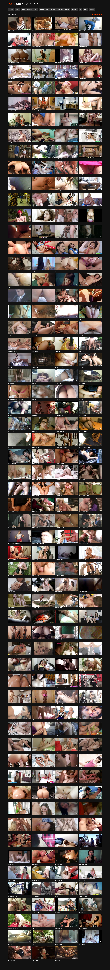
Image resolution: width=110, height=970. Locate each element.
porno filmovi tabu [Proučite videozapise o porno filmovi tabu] (59, 543)
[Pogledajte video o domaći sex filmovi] (43, 183)
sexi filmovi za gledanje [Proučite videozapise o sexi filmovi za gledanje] (12, 832)
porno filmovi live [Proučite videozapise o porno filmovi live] (58, 511)
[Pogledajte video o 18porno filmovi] (19, 23)
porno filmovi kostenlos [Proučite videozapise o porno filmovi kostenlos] (36, 511)
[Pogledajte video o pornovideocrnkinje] (90, 616)
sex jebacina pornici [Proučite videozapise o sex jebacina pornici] (83, 752)
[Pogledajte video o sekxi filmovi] (66, 664)
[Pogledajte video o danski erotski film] (19, 167)
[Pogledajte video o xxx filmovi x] (19, 936)
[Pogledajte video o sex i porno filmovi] (66, 744)
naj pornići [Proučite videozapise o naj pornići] (81, 319)
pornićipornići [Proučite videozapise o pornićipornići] (34, 415)
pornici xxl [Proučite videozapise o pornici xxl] (81, 399)
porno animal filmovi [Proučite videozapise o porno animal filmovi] (59, 415)
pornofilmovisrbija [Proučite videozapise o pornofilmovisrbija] (35, 623)
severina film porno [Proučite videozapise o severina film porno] (35, 687)
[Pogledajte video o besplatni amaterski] (90, 39)
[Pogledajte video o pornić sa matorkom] (66, 359)
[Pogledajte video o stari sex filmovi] (90, 872)
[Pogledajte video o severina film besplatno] (19, 680)
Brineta (17, 9)
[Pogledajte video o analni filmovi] (43, 23)
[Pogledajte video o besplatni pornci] (66, 71)
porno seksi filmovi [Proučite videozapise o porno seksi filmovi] (59, 591)
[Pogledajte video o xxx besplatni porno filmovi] (19, 920)
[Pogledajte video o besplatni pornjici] (43, 87)
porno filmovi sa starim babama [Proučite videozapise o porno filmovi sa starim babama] (14, 543)
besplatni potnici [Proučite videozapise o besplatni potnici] (82, 110)
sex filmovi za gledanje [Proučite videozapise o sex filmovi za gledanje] (83, 735)
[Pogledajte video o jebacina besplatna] (90, 279)
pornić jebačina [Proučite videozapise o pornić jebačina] (35, 367)
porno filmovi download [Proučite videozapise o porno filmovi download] (83, 479)
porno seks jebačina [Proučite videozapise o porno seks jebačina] (12, 591)
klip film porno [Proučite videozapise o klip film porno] (11, 319)
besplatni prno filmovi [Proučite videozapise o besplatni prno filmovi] (12, 126)
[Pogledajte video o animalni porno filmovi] (43, 39)
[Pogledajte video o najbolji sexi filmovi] (66, 327)
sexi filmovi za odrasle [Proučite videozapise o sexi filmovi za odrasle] (36, 832)
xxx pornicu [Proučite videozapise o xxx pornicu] (34, 944)
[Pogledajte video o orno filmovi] (90, 343)
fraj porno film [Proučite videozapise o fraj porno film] (58, 255)
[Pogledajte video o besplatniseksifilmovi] (66, 135)
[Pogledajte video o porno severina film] (90, 584)
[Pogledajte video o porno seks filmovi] (90, 568)
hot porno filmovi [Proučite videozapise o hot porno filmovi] (11, 287)
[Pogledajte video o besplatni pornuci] (66, 103)
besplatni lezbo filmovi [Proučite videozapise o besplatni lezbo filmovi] (83, 62)
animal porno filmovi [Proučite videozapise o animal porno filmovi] (12, 46)
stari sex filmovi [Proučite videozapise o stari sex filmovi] (82, 880)
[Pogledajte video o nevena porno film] (43, 343)
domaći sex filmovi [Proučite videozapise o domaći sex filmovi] (35, 190)
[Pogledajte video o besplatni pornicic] (90, 71)
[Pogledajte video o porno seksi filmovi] (66, 584)
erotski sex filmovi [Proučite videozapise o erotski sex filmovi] (59, 223)
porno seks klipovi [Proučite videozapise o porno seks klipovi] (35, 591)
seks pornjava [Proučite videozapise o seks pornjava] (58, 655)
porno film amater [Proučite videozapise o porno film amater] (82, 415)
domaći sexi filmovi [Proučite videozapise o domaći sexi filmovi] (83, 190)
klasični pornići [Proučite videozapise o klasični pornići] (82, 303)
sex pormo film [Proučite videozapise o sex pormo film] (11, 768)
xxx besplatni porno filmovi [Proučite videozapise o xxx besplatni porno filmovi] (13, 928)
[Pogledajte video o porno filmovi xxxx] (66, 552)
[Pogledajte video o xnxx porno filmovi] (43, 904)
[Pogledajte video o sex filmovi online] (66, 712)
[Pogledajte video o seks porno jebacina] (19, 664)
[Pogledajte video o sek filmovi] (90, 632)
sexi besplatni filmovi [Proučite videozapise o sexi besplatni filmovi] (59, 800)
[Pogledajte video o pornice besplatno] (19, 375)
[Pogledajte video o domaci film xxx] (66, 167)
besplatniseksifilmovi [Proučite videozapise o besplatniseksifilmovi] (59, 142)
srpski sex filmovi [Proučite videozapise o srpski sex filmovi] (35, 880)
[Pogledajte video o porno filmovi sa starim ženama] (43, 536)
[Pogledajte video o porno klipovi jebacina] (66, 568)
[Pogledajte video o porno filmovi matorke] (90, 504)
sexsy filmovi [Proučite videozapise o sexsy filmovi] (10, 848)
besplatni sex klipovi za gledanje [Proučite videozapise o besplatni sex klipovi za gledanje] (85, 126)
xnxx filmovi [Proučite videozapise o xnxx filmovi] (10, 912)
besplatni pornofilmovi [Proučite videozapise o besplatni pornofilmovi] (36, 110)
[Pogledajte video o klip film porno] (19, 311)
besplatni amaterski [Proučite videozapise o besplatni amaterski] (83, 46)
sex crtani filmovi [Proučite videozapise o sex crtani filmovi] (11, 703)
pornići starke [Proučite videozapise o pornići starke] (58, 399)
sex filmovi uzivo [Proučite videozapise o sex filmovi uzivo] (35, 735)
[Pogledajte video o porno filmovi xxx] (43, 552)
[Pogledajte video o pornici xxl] (90, 391)
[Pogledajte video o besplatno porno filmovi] (43, 151)
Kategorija (33, 4)
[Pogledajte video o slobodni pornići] (43, 856)
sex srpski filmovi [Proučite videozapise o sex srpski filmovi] (82, 768)
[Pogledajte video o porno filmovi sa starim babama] (19, 536)
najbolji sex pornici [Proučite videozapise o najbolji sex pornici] (35, 335)
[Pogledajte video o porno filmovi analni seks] (19, 472)
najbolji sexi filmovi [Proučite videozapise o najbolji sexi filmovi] (59, 335)
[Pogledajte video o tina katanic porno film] (19, 888)
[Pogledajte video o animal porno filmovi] (19, 39)
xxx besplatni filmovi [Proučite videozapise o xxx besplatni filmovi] (83, 912)
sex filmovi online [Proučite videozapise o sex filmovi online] (58, 719)
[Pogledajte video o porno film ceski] (19, 423)
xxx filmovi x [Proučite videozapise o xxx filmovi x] (10, 944)
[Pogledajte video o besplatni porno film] (66, 87)
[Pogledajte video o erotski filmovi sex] (19, 215)
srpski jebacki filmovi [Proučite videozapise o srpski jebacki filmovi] (83, 864)
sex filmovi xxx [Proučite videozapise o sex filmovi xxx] (58, 735)
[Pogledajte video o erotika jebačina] (66, 199)
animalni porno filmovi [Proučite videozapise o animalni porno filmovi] (36, 46)
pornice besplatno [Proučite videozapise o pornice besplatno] (11, 383)
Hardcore (29, 9)
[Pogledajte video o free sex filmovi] (90, 247)
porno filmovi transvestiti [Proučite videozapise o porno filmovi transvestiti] (84, 543)
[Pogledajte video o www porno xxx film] (90, 888)
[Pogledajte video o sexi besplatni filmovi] (66, 792)
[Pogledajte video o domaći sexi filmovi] (90, 183)
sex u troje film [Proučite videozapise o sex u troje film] (35, 784)
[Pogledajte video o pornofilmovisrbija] (43, 616)
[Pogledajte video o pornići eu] (43, 375)
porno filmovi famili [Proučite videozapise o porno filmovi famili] (12, 495)
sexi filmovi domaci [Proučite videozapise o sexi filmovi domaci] (59, 816)
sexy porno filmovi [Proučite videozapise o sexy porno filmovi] (82, 848)
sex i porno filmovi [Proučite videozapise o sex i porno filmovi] (59, 752)
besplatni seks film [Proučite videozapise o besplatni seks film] (35, 126)
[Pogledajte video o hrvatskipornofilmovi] (43, 279)
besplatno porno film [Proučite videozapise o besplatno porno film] (12, 158)
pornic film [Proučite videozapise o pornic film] (10, 367)
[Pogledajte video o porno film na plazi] (43, 439)
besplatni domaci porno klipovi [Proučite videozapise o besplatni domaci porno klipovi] (38, 62)
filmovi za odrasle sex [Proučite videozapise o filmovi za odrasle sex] (83, 239)
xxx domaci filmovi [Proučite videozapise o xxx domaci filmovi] (35, 928)
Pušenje (11, 9)
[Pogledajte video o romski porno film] (66, 632)
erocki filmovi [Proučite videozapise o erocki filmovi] (10, 206)
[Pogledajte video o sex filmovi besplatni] (19, 712)
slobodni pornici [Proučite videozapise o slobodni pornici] (11, 864)
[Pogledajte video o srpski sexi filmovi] (66, 872)
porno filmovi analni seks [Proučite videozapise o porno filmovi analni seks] (13, 479)
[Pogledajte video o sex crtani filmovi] (19, 696)
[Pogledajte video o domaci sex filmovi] (19, 183)
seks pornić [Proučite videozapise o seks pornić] (34, 655)
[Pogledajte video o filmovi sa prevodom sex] (43, 231)
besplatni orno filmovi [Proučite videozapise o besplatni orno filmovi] (36, 78)
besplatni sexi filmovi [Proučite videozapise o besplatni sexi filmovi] (12, 142)
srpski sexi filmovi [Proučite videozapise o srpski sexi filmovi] (58, 880)
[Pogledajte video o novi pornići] (66, 343)
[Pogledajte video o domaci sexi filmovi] (66, 183)
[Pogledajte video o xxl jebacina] (66, 904)
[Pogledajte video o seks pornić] (43, 648)
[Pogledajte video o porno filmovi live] (66, 504)
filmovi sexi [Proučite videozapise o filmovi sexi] (57, 239)
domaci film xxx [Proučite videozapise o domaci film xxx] (58, 174)
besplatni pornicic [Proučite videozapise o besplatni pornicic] (82, 78)
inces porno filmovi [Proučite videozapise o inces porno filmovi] (59, 287)
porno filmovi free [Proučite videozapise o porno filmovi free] (35, 495)
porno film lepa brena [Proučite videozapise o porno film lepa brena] (12, 447)
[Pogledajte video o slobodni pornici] (19, 856)
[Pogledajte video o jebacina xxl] (66, 295)
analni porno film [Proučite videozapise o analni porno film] (58, 30)
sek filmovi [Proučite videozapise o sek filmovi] (81, 639)
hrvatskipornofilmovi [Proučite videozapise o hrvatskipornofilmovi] (36, 287)
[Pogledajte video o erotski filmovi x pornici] (43, 215)
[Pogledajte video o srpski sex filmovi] (43, 872)
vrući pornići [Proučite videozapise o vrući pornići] (57, 896)
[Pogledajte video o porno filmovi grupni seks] (90, 488)
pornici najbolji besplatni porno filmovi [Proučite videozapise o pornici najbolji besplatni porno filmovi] (15, 399)
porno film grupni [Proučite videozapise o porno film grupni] (35, 431)
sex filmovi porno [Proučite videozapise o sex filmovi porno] (82, 719)
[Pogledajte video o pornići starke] (66, 391)
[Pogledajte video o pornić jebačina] (43, 359)
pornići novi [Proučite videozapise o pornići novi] (34, 399)
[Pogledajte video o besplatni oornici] (19, 71)
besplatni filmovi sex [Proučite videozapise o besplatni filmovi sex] (59, 62)
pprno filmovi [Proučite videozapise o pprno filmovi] (10, 639)
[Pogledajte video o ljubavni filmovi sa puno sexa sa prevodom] (66, 311)
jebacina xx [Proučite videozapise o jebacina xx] (34, 303)
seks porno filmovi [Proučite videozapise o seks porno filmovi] (82, 655)
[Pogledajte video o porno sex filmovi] (19, 600)
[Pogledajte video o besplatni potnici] (90, 103)
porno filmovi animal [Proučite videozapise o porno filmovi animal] (36, 479)
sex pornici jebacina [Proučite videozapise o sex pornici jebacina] (36, 768)
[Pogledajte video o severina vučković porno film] (66, 680)
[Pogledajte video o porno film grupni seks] (66, 423)
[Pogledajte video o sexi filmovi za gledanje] (19, 824)
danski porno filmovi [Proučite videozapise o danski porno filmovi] (36, 174)
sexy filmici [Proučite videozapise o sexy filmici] (57, 848)
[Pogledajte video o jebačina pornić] (19, 295)
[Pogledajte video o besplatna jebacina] (66, 39)
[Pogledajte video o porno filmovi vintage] (19, 552)
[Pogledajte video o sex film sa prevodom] (66, 696)
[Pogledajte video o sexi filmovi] (19, 808)
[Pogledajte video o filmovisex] (43, 247)
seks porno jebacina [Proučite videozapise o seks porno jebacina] (12, 671)
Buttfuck (42, 9)
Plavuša (67, 9)
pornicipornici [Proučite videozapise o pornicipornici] (10, 415)
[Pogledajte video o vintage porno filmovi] (43, 888)
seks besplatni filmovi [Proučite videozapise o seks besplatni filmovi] (12, 655)
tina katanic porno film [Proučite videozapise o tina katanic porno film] (12, 896)
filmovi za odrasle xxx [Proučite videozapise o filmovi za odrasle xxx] (12, 255)
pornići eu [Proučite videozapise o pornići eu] (34, 383)
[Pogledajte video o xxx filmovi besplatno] (90, 920)
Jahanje (53, 9)
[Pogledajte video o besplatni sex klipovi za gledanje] (90, 119)
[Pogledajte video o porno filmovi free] (43, 488)
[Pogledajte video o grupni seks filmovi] (66, 263)
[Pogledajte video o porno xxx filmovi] (19, 616)
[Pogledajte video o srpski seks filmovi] (19, 872)
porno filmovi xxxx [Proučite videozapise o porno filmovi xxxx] (59, 559)
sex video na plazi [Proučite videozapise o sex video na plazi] (35, 800)
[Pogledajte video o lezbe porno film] (43, 311)
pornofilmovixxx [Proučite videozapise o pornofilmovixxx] (58, 623)
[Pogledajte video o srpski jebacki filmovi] (90, 856)
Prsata (23, 9)
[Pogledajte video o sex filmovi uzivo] (43, 728)
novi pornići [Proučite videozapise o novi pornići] (57, 351)
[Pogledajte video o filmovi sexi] (66, 231)
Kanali (38, 4)
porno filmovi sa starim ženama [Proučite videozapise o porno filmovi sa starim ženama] (38, 543)
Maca (35, 9)
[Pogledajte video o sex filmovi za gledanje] (90, 728)
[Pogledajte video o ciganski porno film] (66, 151)
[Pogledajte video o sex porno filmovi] (66, 760)
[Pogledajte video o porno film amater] (90, 407)
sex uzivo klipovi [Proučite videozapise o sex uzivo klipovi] (82, 784)
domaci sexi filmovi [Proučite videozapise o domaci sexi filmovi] (59, 190)
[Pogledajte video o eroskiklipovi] (43, 199)
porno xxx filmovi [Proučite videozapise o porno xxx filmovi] (11, 623)
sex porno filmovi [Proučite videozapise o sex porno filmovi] (58, 768)
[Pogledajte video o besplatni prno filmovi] (19, 119)
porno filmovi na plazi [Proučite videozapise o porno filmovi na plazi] (36, 527)
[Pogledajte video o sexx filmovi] (43, 840)
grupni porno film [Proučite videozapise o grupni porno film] (11, 271)
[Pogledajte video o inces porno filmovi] (66, 279)
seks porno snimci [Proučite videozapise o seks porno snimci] (35, 671)
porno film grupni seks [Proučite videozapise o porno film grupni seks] (59, 431)
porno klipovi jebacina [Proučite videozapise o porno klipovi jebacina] (59, 575)
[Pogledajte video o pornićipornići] (43, 407)
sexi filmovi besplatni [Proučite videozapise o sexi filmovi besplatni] (36, 816)
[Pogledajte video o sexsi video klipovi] (90, 824)
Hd (80, 9)
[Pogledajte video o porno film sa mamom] (66, 456)
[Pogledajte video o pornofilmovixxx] (66, 616)
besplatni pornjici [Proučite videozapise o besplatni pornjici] (35, 94)
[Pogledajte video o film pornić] (19, 231)
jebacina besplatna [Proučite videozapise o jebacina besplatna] (83, 287)
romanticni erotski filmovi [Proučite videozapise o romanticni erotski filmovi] (37, 639)
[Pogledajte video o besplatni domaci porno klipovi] (43, 55)
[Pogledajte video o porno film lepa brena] (19, 439)
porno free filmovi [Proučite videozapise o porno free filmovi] (35, 575)
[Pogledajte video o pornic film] (19, 359)
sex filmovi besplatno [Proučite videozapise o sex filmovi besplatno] (36, 719)
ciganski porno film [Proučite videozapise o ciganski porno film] (59, 158)
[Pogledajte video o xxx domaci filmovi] (43, 920)
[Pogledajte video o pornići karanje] (90, 375)
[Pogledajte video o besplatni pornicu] (19, 87)
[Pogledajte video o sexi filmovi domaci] (66, 808)
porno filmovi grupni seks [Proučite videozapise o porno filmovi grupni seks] (84, 495)
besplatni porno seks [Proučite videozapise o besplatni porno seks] (12, 110)
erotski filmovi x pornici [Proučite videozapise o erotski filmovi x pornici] (36, 223)
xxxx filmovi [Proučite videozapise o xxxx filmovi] (57, 960)
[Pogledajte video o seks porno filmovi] (90, 648)
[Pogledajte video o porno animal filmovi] (66, 407)
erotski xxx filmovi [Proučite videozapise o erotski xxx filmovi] (82, 223)
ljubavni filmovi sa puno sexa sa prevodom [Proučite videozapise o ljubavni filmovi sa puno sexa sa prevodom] (63, 319)
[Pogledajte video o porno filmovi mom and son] (19, 520)
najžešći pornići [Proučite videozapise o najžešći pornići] (82, 335)
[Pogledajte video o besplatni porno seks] (19, 103)
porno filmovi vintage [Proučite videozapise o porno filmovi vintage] (12, 559)
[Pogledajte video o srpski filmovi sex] (66, 856)
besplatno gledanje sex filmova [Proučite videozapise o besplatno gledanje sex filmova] (85, 142)
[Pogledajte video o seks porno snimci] (43, 664)
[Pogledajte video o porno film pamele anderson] (66, 439)
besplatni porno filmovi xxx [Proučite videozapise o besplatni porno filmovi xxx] (84, 94)
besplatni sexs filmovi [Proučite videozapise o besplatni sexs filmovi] (36, 142)
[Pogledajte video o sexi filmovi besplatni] (43, 808)
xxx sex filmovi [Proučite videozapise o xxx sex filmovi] (82, 944)
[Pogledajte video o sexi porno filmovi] (66, 824)
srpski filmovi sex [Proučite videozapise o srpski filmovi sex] (58, 864)
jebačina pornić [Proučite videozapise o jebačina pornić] (11, 303)
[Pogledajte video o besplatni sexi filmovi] (19, 135)
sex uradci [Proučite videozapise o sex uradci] (57, 784)
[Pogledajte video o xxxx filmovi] (66, 952)
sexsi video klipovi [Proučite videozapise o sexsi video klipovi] (82, 832)
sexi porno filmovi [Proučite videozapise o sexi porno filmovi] (58, 832)
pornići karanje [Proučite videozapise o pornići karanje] (82, 383)
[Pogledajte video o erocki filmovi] (19, 199)
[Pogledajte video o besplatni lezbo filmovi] (90, 55)
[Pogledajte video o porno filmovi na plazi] (43, 520)
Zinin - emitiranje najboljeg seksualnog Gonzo (14, 4)
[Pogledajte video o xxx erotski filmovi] (66, 920)
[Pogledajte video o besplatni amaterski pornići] (19, 55)
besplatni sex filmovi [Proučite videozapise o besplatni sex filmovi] (59, 126)
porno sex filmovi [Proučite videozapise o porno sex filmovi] (11, 607)
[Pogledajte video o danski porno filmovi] (43, 167)
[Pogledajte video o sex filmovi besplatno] (43, 712)
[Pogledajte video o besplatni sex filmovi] (66, 119)
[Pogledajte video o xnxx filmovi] (19, 904)
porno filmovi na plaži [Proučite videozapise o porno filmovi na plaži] (59, 527)
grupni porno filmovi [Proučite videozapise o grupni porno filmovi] (36, 271)
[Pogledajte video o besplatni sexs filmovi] (43, 135)
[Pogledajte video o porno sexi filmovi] (66, 600)
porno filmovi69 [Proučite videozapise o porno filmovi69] (11, 575)
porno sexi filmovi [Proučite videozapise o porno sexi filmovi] (58, 607)
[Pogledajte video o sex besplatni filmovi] (90, 680)
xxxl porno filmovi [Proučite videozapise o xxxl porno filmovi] (11, 960)
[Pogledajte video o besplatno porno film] (19, 151)
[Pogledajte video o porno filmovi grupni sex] (19, 504)
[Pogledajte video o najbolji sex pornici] (43, 327)
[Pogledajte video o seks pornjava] (66, 648)
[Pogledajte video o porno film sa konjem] (19, 456)
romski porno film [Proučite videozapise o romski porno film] (58, 639)
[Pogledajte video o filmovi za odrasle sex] (90, 231)
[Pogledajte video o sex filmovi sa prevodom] (19, 728)
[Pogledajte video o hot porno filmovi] (19, 279)
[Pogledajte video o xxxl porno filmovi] (19, 952)
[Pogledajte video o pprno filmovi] (19, 632)
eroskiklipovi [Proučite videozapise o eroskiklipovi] (34, 206)
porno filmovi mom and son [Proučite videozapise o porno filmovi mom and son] (13, 527)
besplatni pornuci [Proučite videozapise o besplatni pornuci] (58, 110)
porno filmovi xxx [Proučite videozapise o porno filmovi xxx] (35, 559)
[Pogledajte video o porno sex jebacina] (43, 600)
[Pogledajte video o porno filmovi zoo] (90, 552)
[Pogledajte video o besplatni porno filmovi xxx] (90, 87)
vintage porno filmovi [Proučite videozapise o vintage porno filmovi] (36, 896)
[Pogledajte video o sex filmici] (90, 696)
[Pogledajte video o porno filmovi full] (66, 488)
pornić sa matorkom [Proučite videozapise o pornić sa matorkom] (59, 367)
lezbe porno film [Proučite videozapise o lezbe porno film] (35, 319)
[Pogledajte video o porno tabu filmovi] (90, 600)
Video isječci (25, 4)
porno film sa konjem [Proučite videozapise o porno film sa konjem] (12, 463)
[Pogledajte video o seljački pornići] (90, 664)
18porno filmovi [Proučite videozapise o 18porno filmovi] (11, 30)
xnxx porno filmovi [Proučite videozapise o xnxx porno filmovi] (35, 912)
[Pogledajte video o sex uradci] (66, 776)
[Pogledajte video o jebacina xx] (43, 295)
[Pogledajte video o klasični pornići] (90, 295)
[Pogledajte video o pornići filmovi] (66, 375)
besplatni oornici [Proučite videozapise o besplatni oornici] (11, 78)
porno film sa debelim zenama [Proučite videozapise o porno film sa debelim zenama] (85, 447)
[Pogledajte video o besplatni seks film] (43, 119)
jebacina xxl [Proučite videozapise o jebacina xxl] (57, 303)
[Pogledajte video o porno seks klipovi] (43, 584)
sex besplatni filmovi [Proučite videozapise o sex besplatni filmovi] (83, 687)
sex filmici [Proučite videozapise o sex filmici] (81, 703)
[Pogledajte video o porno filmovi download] (90, 472)
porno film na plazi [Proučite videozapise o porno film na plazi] (35, 447)
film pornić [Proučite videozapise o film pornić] (10, 239)
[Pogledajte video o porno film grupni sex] (90, 423)
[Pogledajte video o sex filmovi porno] (90, 712)
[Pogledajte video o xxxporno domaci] (43, 952)
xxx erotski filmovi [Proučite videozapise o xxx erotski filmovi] (59, 928)
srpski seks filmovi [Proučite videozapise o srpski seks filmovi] (11, 880)
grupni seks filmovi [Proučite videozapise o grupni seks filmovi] (59, 271)
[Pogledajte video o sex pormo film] (19, 760)
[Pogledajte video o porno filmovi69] (19, 568)
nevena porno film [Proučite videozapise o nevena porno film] (35, 351)
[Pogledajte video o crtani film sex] (90, 151)
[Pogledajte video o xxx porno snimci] (66, 936)
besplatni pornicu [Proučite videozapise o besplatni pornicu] (11, 94)
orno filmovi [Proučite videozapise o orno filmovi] (81, 351)
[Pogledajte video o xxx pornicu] (43, 936)
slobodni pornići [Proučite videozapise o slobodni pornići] (35, 864)
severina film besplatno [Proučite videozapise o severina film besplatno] (12, 687)
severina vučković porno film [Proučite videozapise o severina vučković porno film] (61, 687)
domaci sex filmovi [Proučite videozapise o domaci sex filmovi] (12, 190)
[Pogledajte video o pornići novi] (43, 391)
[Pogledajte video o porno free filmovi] (43, 568)
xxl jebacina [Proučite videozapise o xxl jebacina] (57, 912)
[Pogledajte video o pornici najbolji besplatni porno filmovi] (19, 391)
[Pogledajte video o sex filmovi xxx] (66, 728)
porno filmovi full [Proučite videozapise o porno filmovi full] (58, 495)
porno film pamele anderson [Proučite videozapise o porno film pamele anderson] (61, 447)
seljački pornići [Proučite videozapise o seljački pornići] (82, 671)
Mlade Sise (74, 9)
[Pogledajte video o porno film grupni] (43, 423)
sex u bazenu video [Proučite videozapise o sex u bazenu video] (12, 784)
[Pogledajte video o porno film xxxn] (90, 456)
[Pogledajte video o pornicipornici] (19, 407)
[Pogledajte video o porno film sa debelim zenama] (90, 439)
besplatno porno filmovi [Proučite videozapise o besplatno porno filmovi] (36, 158)
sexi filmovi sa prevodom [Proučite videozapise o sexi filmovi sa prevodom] (84, 816)
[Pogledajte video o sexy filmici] (66, 840)
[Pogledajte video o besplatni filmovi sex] (66, 55)
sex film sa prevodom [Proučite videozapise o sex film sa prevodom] (59, 703)
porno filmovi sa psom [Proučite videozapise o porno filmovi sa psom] (83, 527)
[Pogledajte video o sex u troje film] (43, 776)
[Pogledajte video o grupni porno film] (19, 263)
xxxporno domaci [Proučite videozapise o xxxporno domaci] (35, 960)
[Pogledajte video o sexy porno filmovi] (90, 840)
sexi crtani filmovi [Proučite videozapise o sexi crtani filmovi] (82, 800)
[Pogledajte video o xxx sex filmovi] (90, 936)
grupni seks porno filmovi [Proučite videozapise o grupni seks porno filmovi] (84, 271)
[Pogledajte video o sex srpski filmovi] (90, 760)
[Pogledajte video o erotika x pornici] (90, 199)
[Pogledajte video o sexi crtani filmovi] (90, 792)
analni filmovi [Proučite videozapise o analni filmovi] (34, 30)
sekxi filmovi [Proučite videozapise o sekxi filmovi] (57, 671)
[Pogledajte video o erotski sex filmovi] (66, 215)
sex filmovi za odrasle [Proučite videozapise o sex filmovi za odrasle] (12, 752)
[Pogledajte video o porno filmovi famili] (19, 488)
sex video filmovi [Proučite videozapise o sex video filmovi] (11, 800)
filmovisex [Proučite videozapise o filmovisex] (34, 255)
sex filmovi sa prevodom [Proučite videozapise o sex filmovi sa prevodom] (13, 735)
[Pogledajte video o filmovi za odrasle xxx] (19, 247)
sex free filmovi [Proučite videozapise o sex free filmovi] (35, 752)
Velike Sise (60, 9)
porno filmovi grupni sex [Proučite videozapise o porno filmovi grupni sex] (13, 511)
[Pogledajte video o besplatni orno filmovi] (43, 71)
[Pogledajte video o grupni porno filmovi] (43, 263)
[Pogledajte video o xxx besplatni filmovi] (90, 904)
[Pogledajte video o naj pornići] (90, 311)
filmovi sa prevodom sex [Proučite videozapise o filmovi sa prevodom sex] (36, 239)
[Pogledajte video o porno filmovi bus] (66, 472)
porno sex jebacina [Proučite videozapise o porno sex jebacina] (35, 607)
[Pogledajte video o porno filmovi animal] (43, 472)
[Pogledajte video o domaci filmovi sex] (90, 167)
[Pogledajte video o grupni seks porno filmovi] (90, 263)
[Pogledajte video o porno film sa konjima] (43, 456)
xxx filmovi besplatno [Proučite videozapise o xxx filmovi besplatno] (83, 928)
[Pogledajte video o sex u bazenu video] (19, 776)
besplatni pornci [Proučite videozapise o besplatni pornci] (58, 78)
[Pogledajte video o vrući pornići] (66, 888)
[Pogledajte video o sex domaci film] (43, 696)
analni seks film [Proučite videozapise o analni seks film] (82, 30)
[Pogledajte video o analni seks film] (90, 23)
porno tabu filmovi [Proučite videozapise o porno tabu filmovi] (82, 607)
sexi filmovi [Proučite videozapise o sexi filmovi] (10, 816)
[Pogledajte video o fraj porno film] (66, 247)
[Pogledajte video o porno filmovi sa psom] (90, 520)
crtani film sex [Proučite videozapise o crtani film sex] (82, 158)
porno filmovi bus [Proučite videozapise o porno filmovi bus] (58, 479)
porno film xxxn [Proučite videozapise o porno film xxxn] (82, 463)
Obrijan (85, 9)
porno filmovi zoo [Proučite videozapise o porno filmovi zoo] (82, 559)
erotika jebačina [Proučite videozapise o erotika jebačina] (58, 206)
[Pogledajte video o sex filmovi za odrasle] (19, 744)
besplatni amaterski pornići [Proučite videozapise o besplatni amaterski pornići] (13, 62)
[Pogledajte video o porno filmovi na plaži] (66, 520)
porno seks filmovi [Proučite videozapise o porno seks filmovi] (82, 575)
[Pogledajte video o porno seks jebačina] (19, 584)
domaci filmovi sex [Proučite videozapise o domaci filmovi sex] (83, 174)
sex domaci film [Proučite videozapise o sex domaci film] (35, 703)
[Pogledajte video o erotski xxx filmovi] (90, 215)
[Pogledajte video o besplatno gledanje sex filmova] (90, 135)
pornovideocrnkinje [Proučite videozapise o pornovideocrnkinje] (83, 623)
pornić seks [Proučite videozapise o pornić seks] (81, 367)
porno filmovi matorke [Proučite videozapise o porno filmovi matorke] (83, 511)
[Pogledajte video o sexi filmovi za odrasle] (43, 824)
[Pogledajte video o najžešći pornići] (90, 327)
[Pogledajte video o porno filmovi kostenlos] (43, 504)
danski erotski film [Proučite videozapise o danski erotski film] (11, 174)
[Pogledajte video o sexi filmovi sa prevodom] (90, 808)
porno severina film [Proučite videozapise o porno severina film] (83, 591)
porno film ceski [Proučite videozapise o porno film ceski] (11, 431)
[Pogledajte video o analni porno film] (66, 23)
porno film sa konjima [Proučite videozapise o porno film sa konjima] (36, 463)
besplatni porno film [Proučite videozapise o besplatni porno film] (59, 94)
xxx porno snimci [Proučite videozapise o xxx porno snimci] (58, 944)
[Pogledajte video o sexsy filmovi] (19, 840)
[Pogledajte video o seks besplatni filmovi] (19, 648)
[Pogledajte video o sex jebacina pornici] (90, 744)
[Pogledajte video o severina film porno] (43, 680)
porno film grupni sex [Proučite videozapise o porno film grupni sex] (83, 431)
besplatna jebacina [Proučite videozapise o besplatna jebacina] (59, 46)
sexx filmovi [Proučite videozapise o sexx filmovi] (34, 848)
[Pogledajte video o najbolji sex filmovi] (19, 327)
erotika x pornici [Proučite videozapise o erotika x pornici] (82, 206)
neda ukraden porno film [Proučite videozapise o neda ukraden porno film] (13, 351)
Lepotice (92, 9)
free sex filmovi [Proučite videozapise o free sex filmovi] (82, 255)
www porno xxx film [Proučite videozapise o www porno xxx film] (83, 896)
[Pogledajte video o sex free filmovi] (43, 744)
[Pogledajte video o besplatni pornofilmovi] (43, 103)
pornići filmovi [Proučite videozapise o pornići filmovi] (58, 383)
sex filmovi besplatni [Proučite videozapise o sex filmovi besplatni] (12, 719)
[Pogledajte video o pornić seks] (90, 359)
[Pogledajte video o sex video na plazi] (43, 792)
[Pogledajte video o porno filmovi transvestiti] (90, 536)
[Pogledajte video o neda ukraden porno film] (19, 343)
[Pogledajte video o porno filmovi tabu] (66, 536)
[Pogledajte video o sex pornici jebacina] (43, 760)
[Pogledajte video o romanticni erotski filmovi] (43, 632)
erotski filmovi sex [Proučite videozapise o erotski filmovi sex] (11, 223)
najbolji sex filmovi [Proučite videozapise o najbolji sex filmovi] (11, 335)
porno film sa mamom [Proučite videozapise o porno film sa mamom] (59, 463)
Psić (47, 9)
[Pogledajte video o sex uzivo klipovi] (90, 776)
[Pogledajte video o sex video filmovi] (19, 792)
